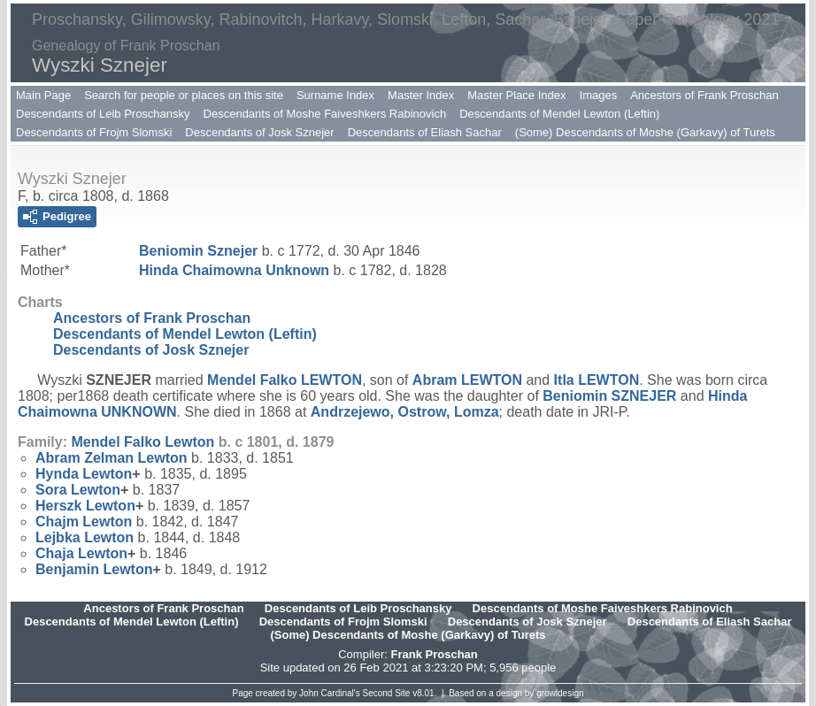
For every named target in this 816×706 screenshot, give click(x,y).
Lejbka (84, 537)
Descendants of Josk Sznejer (259, 132)
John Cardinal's (329, 693)
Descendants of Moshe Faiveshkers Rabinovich (325, 113)
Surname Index (335, 95)
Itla (597, 380)
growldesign (559, 693)
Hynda (83, 473)
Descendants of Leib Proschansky (103, 113)
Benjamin (93, 569)
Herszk (85, 505)
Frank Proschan (433, 654)
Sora (77, 489)
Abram (467, 380)
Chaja (81, 553)
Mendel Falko (284, 380)
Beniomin (198, 250)
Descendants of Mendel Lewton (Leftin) (559, 113)
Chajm (83, 521)
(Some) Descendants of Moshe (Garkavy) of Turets (645, 132)
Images (599, 95)
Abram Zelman (111, 457)
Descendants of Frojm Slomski (94, 132)
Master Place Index (516, 95)
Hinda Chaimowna (234, 270)
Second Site (387, 693)
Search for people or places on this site (183, 95)
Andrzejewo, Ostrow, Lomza (405, 411)
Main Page (43, 95)
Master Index (421, 95)
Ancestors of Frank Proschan (704, 95)
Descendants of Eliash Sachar (425, 132)
